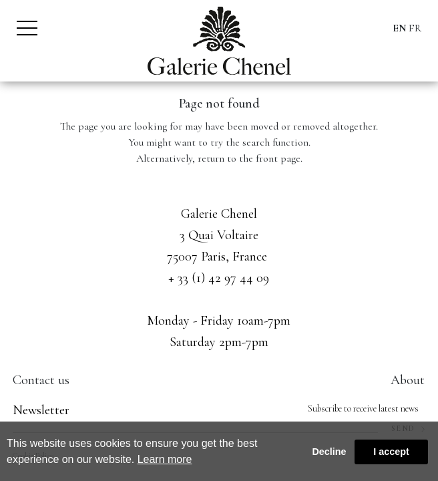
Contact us (41, 380)
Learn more (165, 459)
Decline (329, 451)
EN (400, 28)
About (408, 380)
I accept (391, 451)
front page (278, 158)
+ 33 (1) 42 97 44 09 (218, 278)
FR (415, 28)
